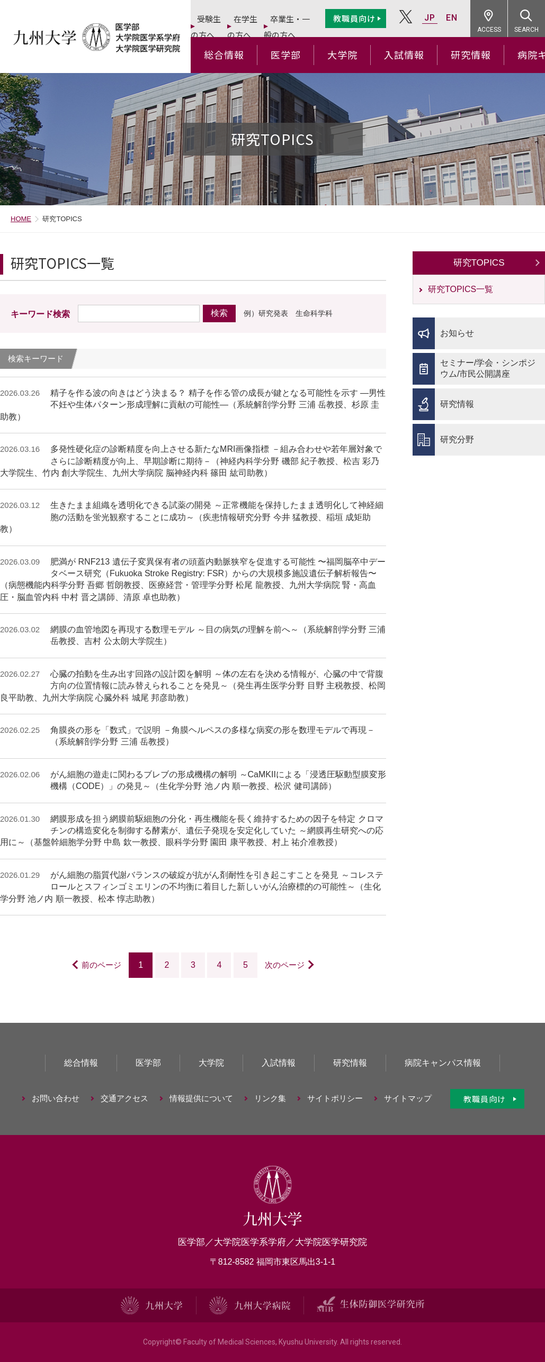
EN (452, 18)
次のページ (285, 964)
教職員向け (354, 18)
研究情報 (471, 54)
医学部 (286, 54)
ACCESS (489, 29)
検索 (219, 312)
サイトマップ (408, 1098)
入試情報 (404, 54)
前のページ (101, 964)
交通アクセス (124, 1098)
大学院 (342, 54)
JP (429, 18)
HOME (21, 219)
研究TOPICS (479, 263)
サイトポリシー (335, 1098)
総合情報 (224, 54)
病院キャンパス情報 (443, 1062)
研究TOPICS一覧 (460, 289)
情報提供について (201, 1098)
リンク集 (270, 1098)
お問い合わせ (55, 1098)
